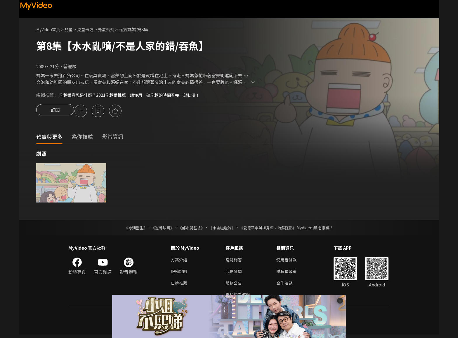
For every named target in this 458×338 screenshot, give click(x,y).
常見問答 (234, 261)
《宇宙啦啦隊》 (222, 228)
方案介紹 (179, 261)
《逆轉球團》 (159, 228)
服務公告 (234, 285)
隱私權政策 (289, 273)
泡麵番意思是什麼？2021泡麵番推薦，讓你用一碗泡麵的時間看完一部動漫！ (134, 95)
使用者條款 (289, 261)
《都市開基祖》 (190, 228)
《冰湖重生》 (130, 228)
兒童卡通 (89, 29)
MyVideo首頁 (49, 29)
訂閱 (55, 111)
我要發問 (234, 273)
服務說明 (179, 273)
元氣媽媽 (111, 29)
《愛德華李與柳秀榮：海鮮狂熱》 (271, 228)
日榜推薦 (179, 285)
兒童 (71, 29)
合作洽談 (287, 285)
